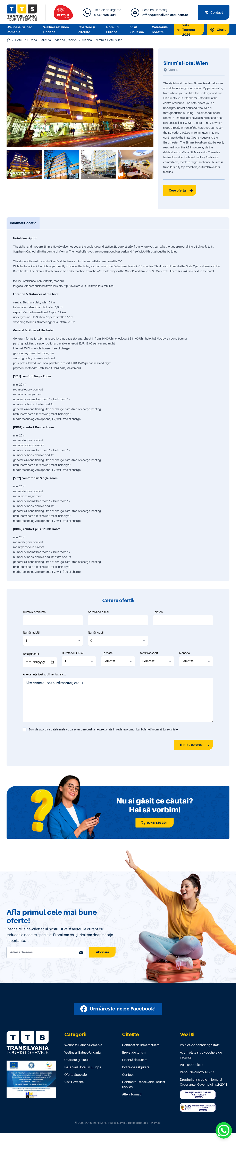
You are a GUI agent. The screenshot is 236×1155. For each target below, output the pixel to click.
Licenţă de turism (134, 1060)
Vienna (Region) (66, 40)
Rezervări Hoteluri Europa (82, 1067)
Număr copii (95, 632)
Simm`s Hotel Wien (109, 40)
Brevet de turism (134, 1052)
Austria (46, 40)
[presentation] (54, 745)
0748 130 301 (105, 15)
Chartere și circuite (77, 1060)
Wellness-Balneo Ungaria (82, 1052)
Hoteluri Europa (26, 40)
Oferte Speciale (75, 1075)
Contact (128, 1075)
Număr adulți (31, 632)
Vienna (87, 40)
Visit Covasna (74, 1082)
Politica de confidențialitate (200, 1045)
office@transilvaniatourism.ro (165, 15)
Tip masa (106, 653)
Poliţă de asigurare (136, 1067)
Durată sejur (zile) (73, 653)
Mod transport (149, 653)
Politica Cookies (191, 1065)
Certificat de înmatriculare (141, 1045)
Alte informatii (132, 1094)
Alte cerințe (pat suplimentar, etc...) (44, 674)
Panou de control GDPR (197, 1072)
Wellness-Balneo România (83, 1045)
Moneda (184, 653)
